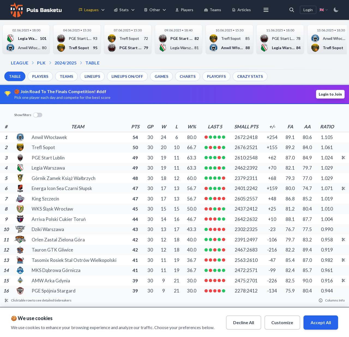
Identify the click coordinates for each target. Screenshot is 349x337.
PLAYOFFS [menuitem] (216, 76)
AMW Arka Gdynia (51, 280)
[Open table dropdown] (81, 63)
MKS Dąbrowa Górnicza (56, 270)
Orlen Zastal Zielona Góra (58, 240)
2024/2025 (66, 62)
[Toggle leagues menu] (103, 10)
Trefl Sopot (43, 147)
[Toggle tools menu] (164, 10)
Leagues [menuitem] (89, 9)
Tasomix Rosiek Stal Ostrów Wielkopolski (74, 260)
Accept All (321, 322)
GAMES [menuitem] (161, 76)
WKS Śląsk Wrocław (52, 209)
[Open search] (292, 10)
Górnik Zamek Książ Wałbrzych (63, 178)
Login (308, 9)
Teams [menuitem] (212, 9)
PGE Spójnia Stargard (54, 291)
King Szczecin (45, 199)
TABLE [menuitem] (15, 76)
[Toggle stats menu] (133, 10)
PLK (41, 62)
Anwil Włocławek (49, 137)
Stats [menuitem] (121, 9)
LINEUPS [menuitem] (92, 76)
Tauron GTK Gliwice (52, 250)
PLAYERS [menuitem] (40, 76)
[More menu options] (266, 9)
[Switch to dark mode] (336, 9)
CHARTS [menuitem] (187, 76)
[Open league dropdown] (33, 63)
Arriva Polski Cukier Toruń (59, 219)
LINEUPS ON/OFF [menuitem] (127, 76)
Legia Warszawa (48, 168)
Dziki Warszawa (48, 229)
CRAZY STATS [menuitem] (250, 76)
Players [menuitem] (184, 9)
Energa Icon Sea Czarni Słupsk (62, 188)
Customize (282, 322)
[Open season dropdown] (50, 63)
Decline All (243, 322)
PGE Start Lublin (48, 158)
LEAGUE (19, 62)
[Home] (35, 9)
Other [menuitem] (152, 9)
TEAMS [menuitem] (66, 76)
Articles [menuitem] (241, 9)
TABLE (92, 62)
